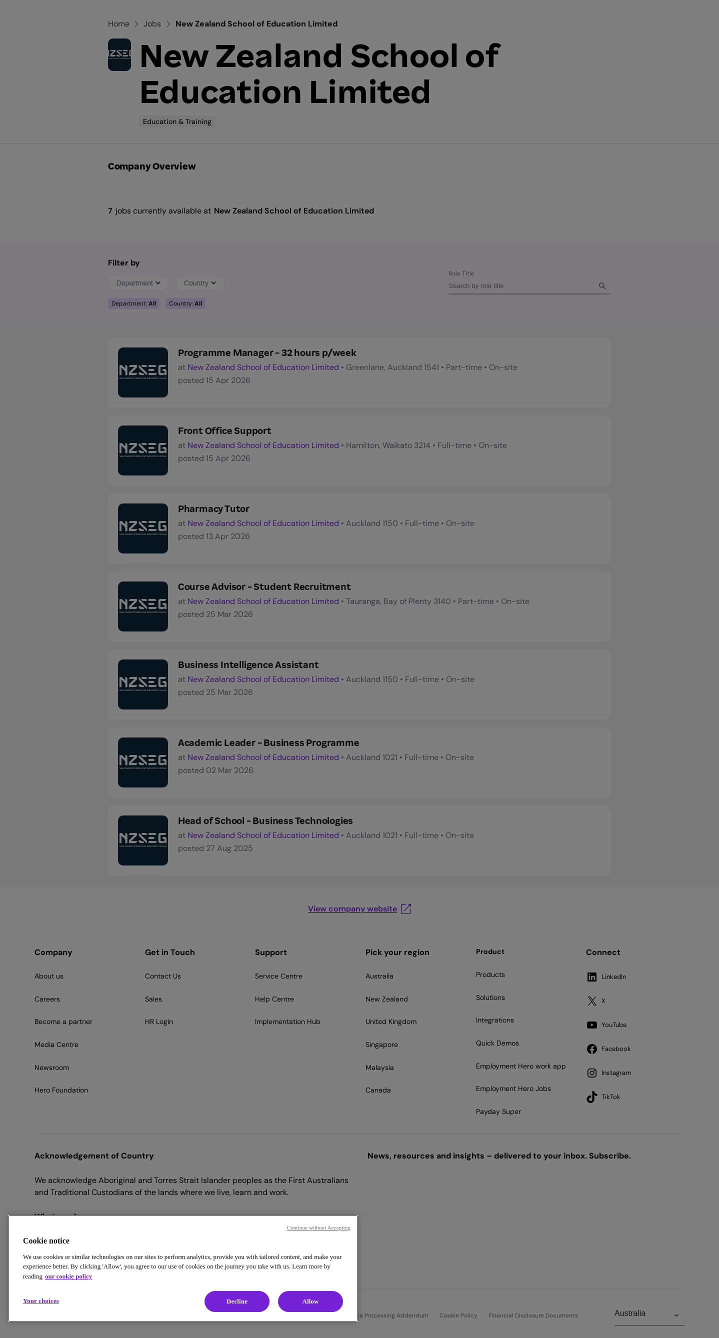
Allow (310, 1301)
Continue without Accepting (318, 1227)
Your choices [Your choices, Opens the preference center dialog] (41, 1300)
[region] (183, 1268)
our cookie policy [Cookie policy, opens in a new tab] (68, 1276)
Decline (237, 1301)
